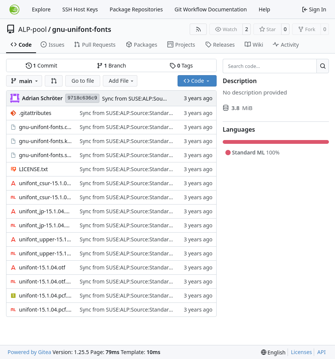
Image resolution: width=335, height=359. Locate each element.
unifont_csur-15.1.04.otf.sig (45, 197)
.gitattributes (35, 113)
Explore (41, 9)
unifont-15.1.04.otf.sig (45, 281)
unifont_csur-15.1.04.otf (45, 183)
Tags (181, 65)
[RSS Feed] (198, 29)
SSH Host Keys (80, 9)
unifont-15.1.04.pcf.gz (45, 295)
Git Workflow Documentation (211, 9)
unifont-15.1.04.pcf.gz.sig (45, 309)
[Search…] (322, 66)
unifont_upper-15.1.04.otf (45, 239)
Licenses (301, 352)
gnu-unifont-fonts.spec (45, 155)
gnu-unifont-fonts (81, 29)
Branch (111, 65)
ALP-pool (32, 29)
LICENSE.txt (33, 169)
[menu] (273, 352)
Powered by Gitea (29, 352)
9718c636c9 (82, 98)
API (321, 352)
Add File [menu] (122, 80)
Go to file (82, 80)
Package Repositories (136, 9)
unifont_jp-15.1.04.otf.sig (45, 225)
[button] (54, 81)
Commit (41, 65)
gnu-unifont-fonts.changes (45, 127)
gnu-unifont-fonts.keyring (45, 141)
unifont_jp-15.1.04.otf (45, 211)
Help (265, 9)
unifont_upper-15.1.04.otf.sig (45, 253)
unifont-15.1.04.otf (42, 267)
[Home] (14, 9)
